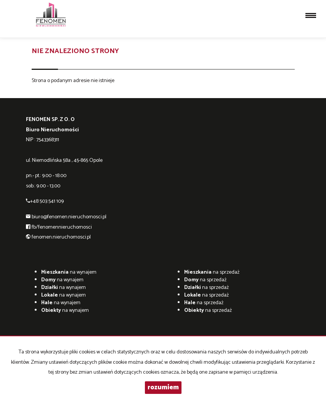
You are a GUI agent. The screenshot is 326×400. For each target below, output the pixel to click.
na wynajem (68, 272)
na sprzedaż (211, 272)
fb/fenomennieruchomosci (62, 227)
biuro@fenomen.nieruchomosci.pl (69, 217)
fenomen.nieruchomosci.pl (61, 237)
